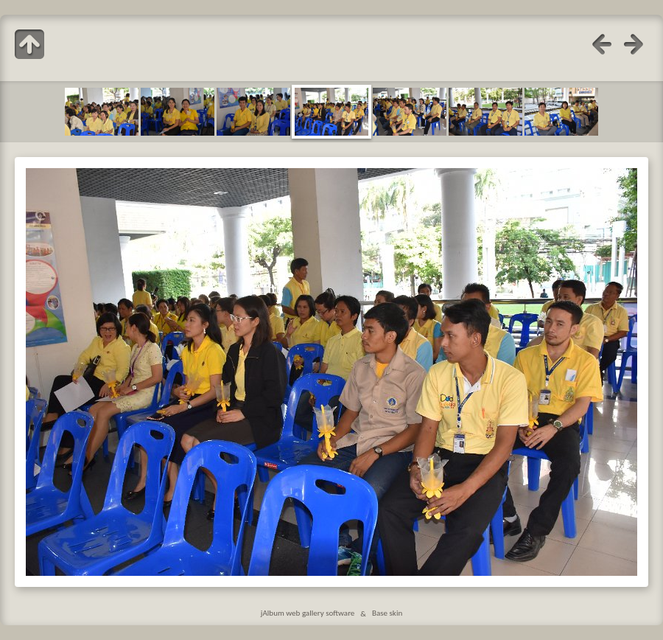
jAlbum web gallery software (308, 613)
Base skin (387, 613)
